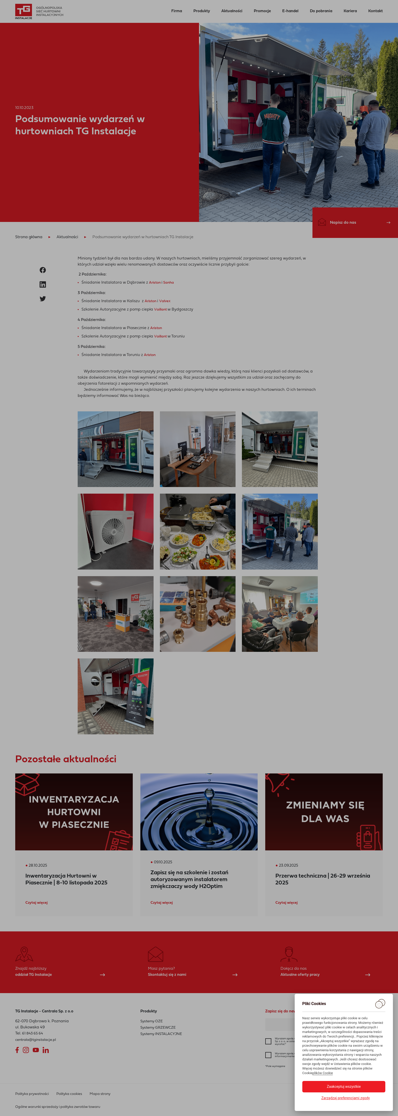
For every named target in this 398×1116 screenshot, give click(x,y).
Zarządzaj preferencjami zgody (345, 1098)
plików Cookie (322, 1073)
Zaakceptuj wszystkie (344, 1087)
